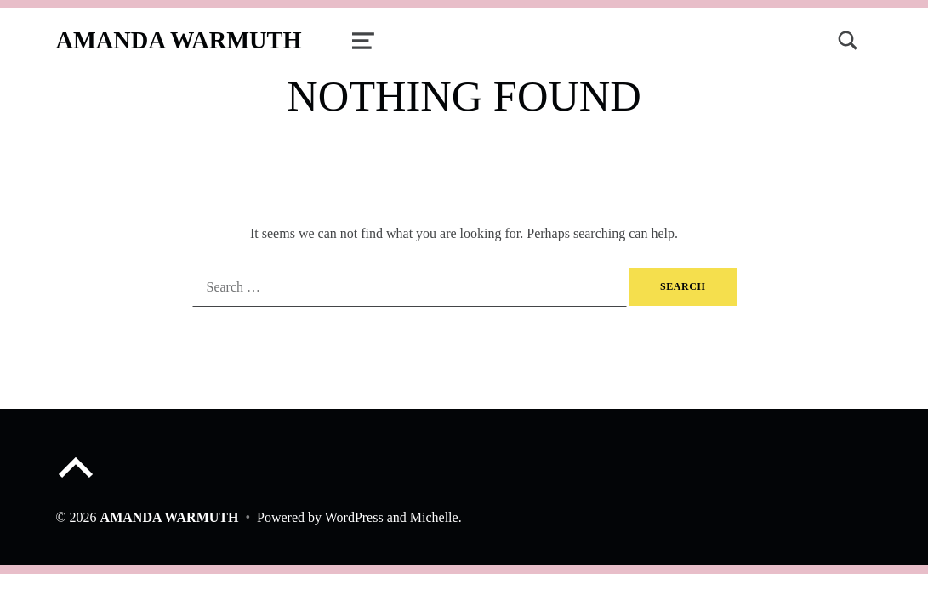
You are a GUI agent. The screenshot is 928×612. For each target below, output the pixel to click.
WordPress (354, 517)
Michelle (434, 517)
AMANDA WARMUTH (178, 40)
